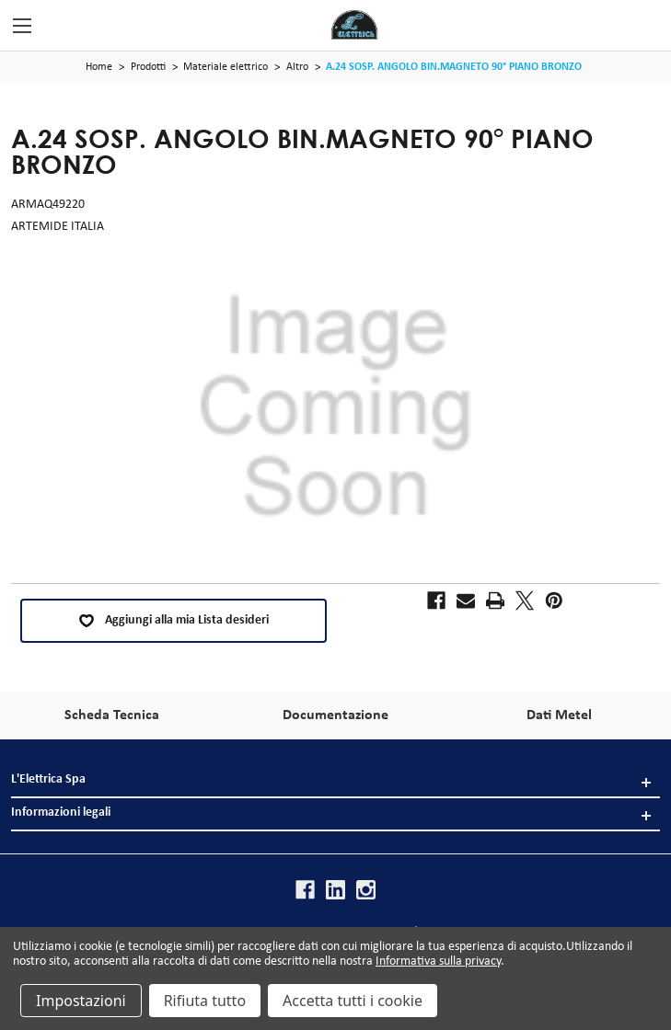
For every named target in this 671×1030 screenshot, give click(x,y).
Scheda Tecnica (111, 715)
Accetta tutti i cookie (352, 1000)
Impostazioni (81, 1000)
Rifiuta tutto (205, 1000)
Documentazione (335, 715)
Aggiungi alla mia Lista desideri (173, 621)
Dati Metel (559, 715)
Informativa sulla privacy (438, 961)
